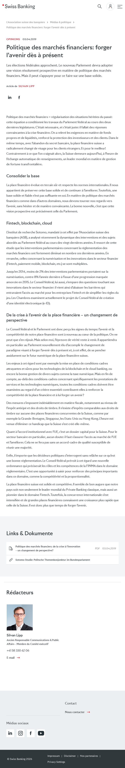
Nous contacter (75, 712)
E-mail (10, 657)
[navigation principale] (120, 6)
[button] (9, 97)
